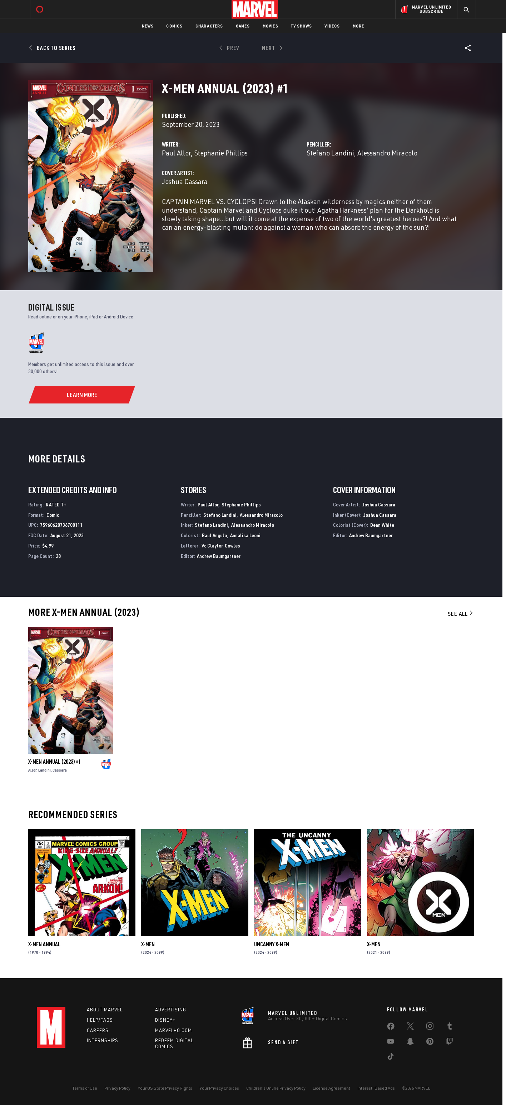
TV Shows (301, 26)
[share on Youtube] (390, 1042)
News (148, 26)
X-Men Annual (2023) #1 (54, 761)
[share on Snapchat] (410, 1042)
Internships (102, 1040)
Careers (98, 1030)
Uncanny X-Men (271, 944)
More (358, 26)
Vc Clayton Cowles (221, 545)
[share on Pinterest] (429, 1042)
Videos (331, 26)
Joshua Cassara (185, 181)
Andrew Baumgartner (218, 556)
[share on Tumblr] (449, 1027)
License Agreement (331, 1088)
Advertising (170, 1009)
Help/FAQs (100, 1020)
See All (461, 613)
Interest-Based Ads (376, 1088)
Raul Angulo (214, 535)
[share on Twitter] (410, 1027)
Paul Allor (176, 153)
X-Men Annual (44, 944)
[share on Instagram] (429, 1027)
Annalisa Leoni (245, 535)
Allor (32, 770)
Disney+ (165, 1020)
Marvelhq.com (173, 1030)
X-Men (148, 944)
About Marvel (105, 1009)
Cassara (60, 770)
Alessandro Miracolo (387, 153)
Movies (270, 26)
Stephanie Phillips (221, 153)
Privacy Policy (117, 1088)
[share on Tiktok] (390, 1057)
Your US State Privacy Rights (165, 1088)
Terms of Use (84, 1088)
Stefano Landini (330, 153)
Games (243, 26)
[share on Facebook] (391, 1027)
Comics (174, 26)
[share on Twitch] (449, 1042)
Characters (209, 26)
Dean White (382, 525)
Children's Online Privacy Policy (276, 1088)
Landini (44, 770)
